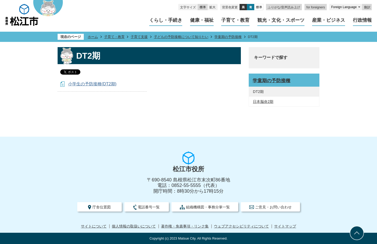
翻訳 (367, 7)
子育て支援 (139, 37)
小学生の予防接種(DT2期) (92, 84)
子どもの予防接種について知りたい (181, 37)
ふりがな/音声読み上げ (284, 7)
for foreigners (315, 7)
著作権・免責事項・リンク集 (185, 226)
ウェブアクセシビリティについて (241, 226)
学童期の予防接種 (228, 37)
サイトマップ (285, 226)
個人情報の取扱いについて (134, 226)
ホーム (93, 37)
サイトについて (94, 226)
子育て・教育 (114, 37)
